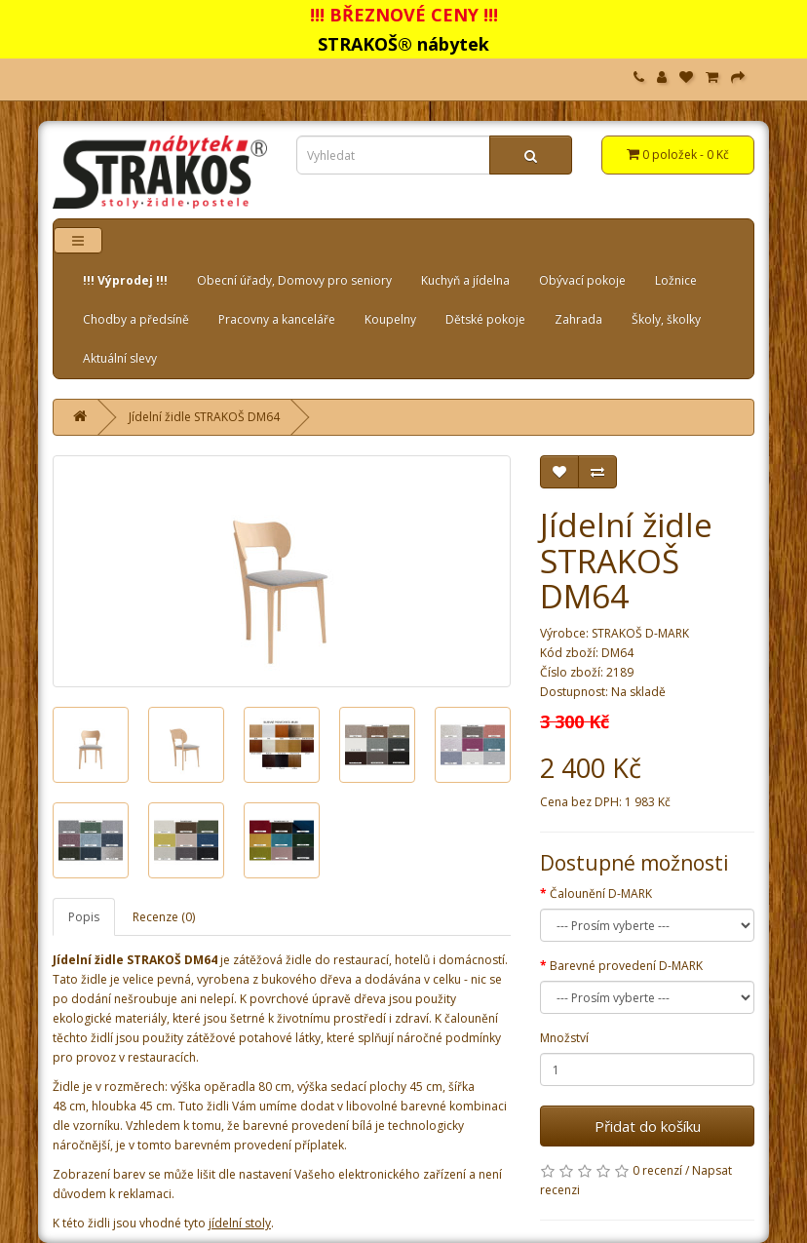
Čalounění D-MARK (601, 893)
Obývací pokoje (582, 280)
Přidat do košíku (648, 1126)
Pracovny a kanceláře (276, 319)
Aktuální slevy (120, 358)
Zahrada (578, 319)
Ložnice (676, 280)
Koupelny (390, 319)
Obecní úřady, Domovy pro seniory (294, 280)
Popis (83, 917)
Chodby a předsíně (136, 319)
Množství (564, 1037)
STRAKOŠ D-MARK (640, 633)
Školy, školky (666, 319)
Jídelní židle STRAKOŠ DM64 (204, 416)
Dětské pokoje (485, 319)
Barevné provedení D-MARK (626, 965)
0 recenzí (657, 1170)
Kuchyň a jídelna (465, 280)
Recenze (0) (164, 917)
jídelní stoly (240, 1223)
